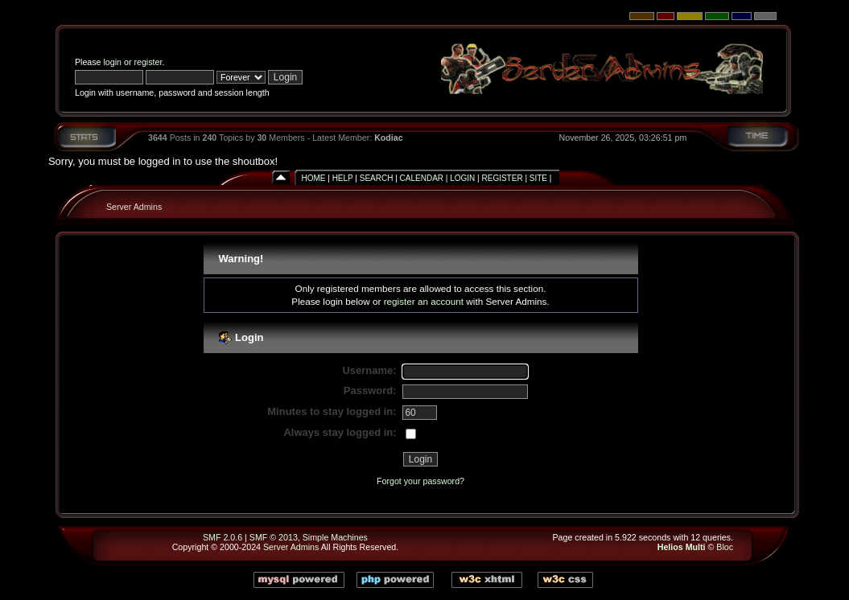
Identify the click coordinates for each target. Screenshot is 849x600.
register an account (424, 301)
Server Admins (134, 207)
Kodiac (388, 137)
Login (462, 178)
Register (502, 178)
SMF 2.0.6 (222, 537)
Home (313, 178)
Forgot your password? (420, 481)
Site (538, 178)
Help (342, 178)
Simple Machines (335, 537)
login (113, 62)
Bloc (724, 547)
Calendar (421, 178)
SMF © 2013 (273, 537)
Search (377, 178)
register (148, 62)
